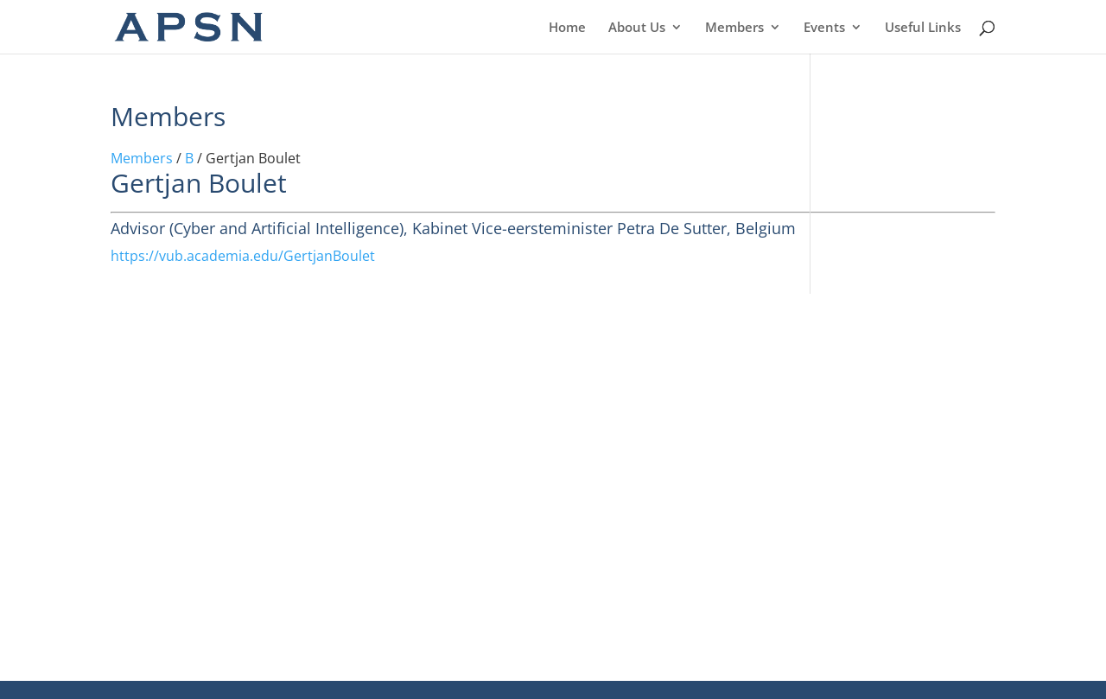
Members (734, 28)
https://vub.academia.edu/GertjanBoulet (243, 255)
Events (824, 28)
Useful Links (923, 28)
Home (567, 28)
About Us (636, 28)
